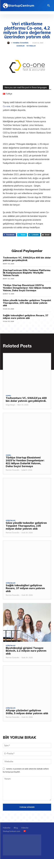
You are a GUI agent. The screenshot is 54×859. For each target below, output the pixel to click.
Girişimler (10, 520)
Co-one (6, 106)
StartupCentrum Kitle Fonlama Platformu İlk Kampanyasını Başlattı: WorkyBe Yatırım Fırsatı (26, 273)
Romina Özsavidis (20, 43)
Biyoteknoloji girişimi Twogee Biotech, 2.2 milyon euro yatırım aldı (26, 650)
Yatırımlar (31, 46)
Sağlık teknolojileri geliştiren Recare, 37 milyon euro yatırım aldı (25, 316)
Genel (8, 395)
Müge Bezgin (10, 405)
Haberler (20, 46)
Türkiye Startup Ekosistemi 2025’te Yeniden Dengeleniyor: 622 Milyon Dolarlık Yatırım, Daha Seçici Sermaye (27, 288)
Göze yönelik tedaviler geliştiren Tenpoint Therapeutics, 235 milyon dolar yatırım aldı (27, 303)
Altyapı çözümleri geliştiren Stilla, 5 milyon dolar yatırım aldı (27, 712)
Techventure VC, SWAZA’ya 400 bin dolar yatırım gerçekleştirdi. (27, 259)
